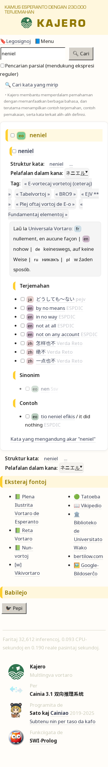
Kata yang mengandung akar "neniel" (53, 439)
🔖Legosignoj (15, 41)
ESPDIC (74, 308)
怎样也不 (46, 343)
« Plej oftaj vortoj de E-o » (45, 204)
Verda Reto (69, 343)
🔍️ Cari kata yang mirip (31, 84)
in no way (46, 316)
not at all (46, 325)
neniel (26, 151)
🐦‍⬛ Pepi (13, 608)
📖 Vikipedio (87, 505)
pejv (81, 299)
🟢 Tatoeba (87, 496)
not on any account (57, 334)
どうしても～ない (55, 299)
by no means (50, 308)
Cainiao (59, 713)
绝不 (41, 351)
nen (45, 388)
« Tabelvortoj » (33, 194)
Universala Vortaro (49, 228)
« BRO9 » (65, 194)
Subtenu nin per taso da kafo (62, 721)
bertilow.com (88, 556)
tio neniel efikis (58, 416)
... (71, 164)
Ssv (54, 388)
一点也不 (46, 360)
